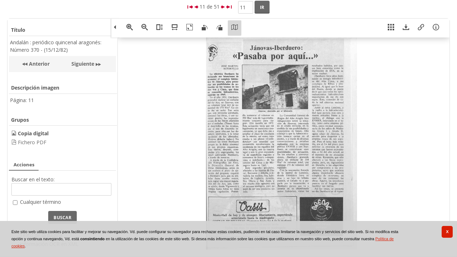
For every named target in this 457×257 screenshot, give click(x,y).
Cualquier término (40, 201)
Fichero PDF (32, 142)
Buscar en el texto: (33, 179)
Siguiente (83, 63)
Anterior (38, 63)
